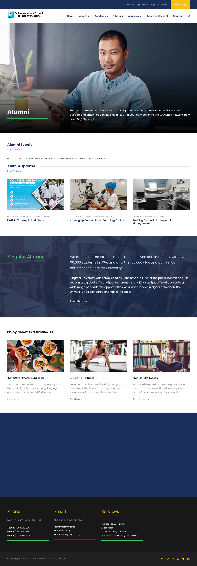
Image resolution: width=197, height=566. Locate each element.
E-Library (118, 16)
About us (84, 16)
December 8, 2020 (143, 216)
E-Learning (180, 4)
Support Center (159, 4)
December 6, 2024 (80, 216)
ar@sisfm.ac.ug (62, 530)
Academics (101, 16)
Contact (178, 16)
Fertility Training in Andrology (25, 220)
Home (70, 16)
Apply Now (142, 4)
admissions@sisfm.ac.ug (67, 534)
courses (38, 216)
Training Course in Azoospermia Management (152, 222)
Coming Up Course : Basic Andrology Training (98, 220)
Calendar (129, 4)
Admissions (135, 16)
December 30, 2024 (18, 216)
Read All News (14, 171)
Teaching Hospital (157, 16)
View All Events (14, 149)
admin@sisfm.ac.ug (64, 526)
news (47, 216)
